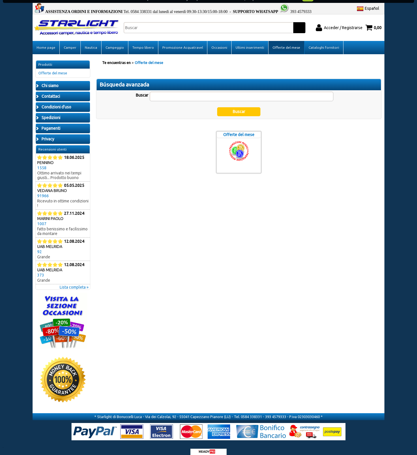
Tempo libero (143, 41)
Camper (70, 41)
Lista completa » (74, 281)
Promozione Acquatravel (182, 41)
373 (40, 269)
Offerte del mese (286, 41)
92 (39, 245)
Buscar (142, 89)
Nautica (91, 41)
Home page (46, 41)
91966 (43, 189)
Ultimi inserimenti (250, 41)
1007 (41, 217)
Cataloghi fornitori (324, 41)
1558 (41, 161)
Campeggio (115, 41)
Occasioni (219, 41)
